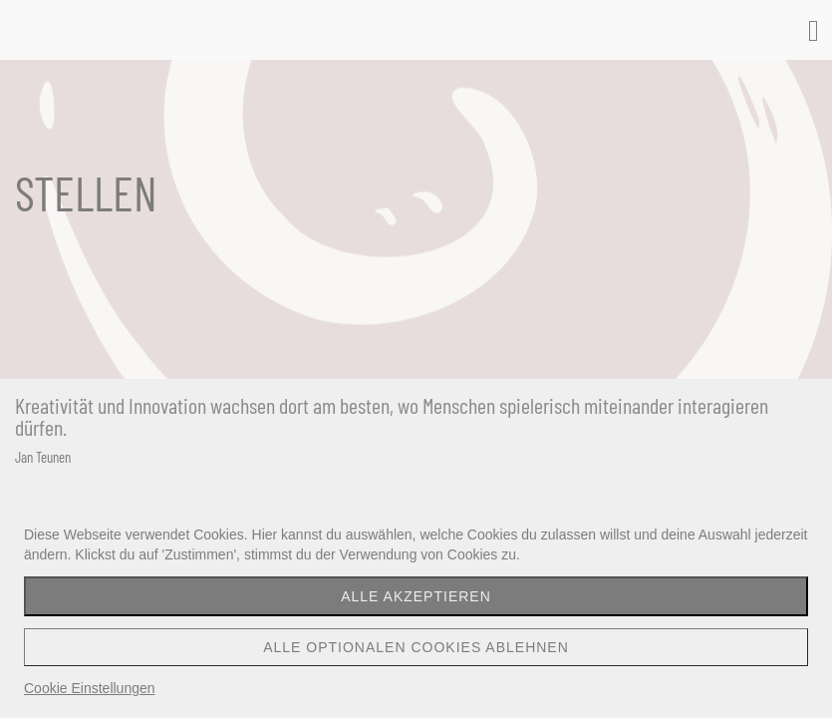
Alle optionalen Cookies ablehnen (416, 647)
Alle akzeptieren (416, 596)
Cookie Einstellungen (89, 688)
